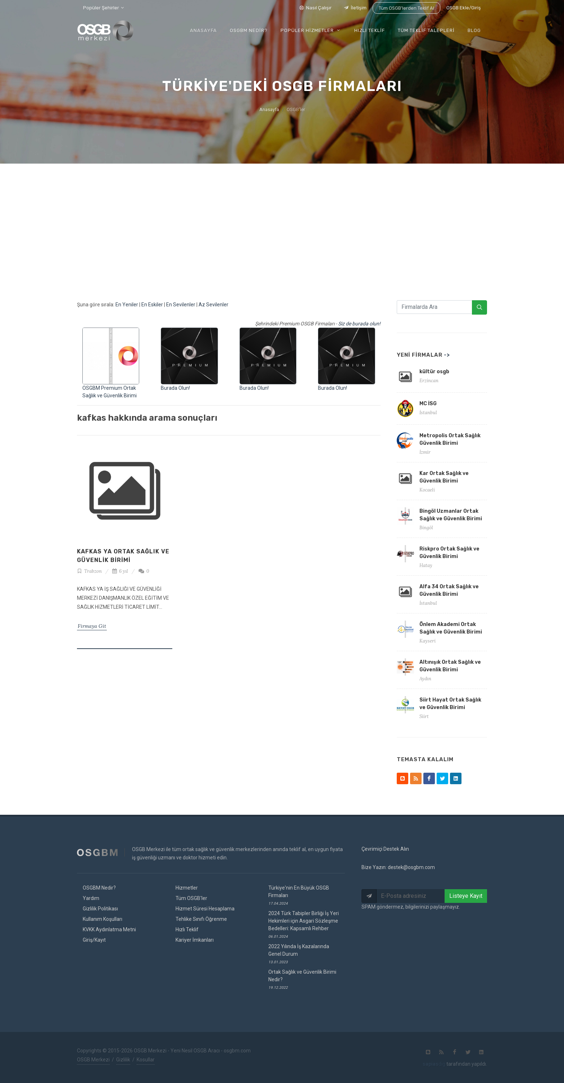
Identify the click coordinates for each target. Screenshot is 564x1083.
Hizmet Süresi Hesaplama (205, 908)
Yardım (91, 898)
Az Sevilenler (213, 304)
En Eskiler (152, 304)
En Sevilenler (180, 304)
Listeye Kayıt (465, 895)
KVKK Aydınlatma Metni (109, 929)
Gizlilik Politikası (100, 908)
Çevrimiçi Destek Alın (385, 849)
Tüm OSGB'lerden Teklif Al (406, 8)
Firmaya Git (92, 626)
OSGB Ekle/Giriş (463, 7)
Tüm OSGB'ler (191, 898)
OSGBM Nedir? (99, 888)
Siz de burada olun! (359, 323)
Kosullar (146, 1060)
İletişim (354, 8)
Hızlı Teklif (187, 929)
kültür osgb (434, 372)
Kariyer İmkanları (195, 940)
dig (434, 1064)
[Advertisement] (282, 217)
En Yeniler (126, 304)
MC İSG (428, 404)
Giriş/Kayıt (94, 940)
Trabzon (89, 571)
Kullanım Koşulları (102, 919)
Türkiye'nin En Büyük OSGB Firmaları (298, 895)
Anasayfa (269, 109)
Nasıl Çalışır (314, 8)
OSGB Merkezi (93, 1060)
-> (447, 355)
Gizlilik (123, 1060)
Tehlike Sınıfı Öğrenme (201, 919)
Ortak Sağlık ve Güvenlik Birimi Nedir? (302, 979)
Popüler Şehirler (103, 8)
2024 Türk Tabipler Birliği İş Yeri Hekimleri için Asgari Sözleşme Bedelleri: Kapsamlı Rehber (303, 924)
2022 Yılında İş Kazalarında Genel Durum (298, 953)
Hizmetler (187, 888)
